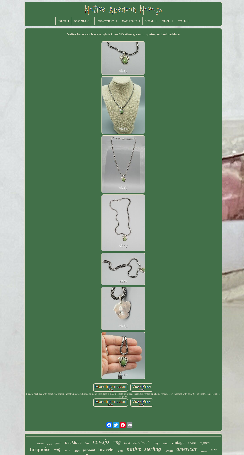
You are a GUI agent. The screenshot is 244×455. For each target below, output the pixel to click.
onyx (157, 443)
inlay (165, 443)
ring (116, 442)
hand (120, 451)
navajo (101, 441)
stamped (204, 451)
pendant (89, 450)
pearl (58, 443)
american (187, 449)
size (214, 450)
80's (87, 443)
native (133, 449)
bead (127, 443)
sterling (152, 449)
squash (49, 444)
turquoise (40, 449)
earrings (168, 451)
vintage (177, 442)
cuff (57, 449)
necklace (73, 442)
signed (205, 443)
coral (67, 450)
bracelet (106, 449)
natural (40, 443)
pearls (192, 443)
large (77, 450)
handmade (141, 442)
